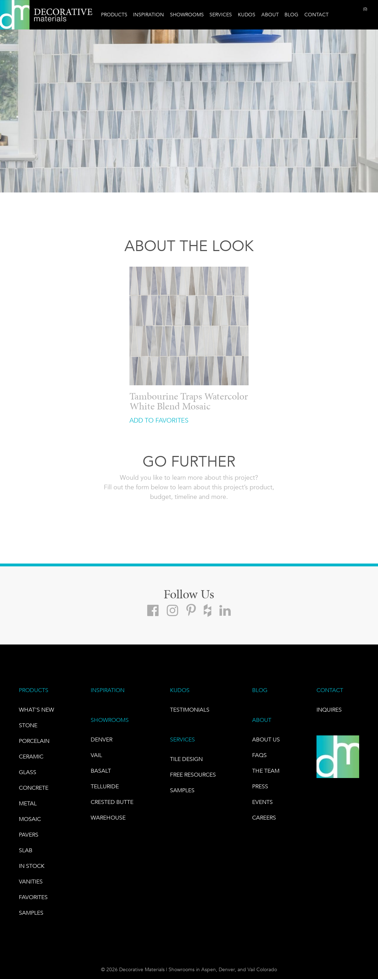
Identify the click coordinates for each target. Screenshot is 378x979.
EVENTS (262, 802)
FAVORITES (33, 897)
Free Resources (193, 774)
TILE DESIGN (186, 759)
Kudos (246, 14)
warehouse (108, 817)
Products (114, 14)
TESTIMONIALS (189, 709)
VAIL (96, 755)
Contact (316, 14)
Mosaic (30, 819)
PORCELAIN (34, 741)
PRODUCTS (33, 690)
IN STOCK (31, 866)
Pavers (28, 834)
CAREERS (264, 817)
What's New (36, 709)
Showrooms (187, 14)
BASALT (101, 770)
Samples (31, 913)
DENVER (101, 739)
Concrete (33, 788)
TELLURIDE (105, 786)
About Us (266, 739)
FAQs (259, 755)
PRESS (260, 786)
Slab (25, 850)
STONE (28, 725)
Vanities (31, 881)
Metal (28, 803)
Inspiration (148, 14)
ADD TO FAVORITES (158, 420)
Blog (291, 14)
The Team (265, 770)
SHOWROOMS (110, 720)
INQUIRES (329, 709)
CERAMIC (31, 756)
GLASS (27, 772)
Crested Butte (112, 802)
